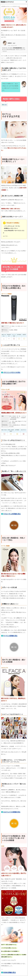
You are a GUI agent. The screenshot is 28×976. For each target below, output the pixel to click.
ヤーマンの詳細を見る (10, 635)
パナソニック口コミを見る (11, 372)
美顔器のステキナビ (7, 2)
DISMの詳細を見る (9, 972)
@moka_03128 (14, 45)
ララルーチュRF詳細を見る (12, 514)
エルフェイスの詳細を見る (11, 812)
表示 (6, 104)
